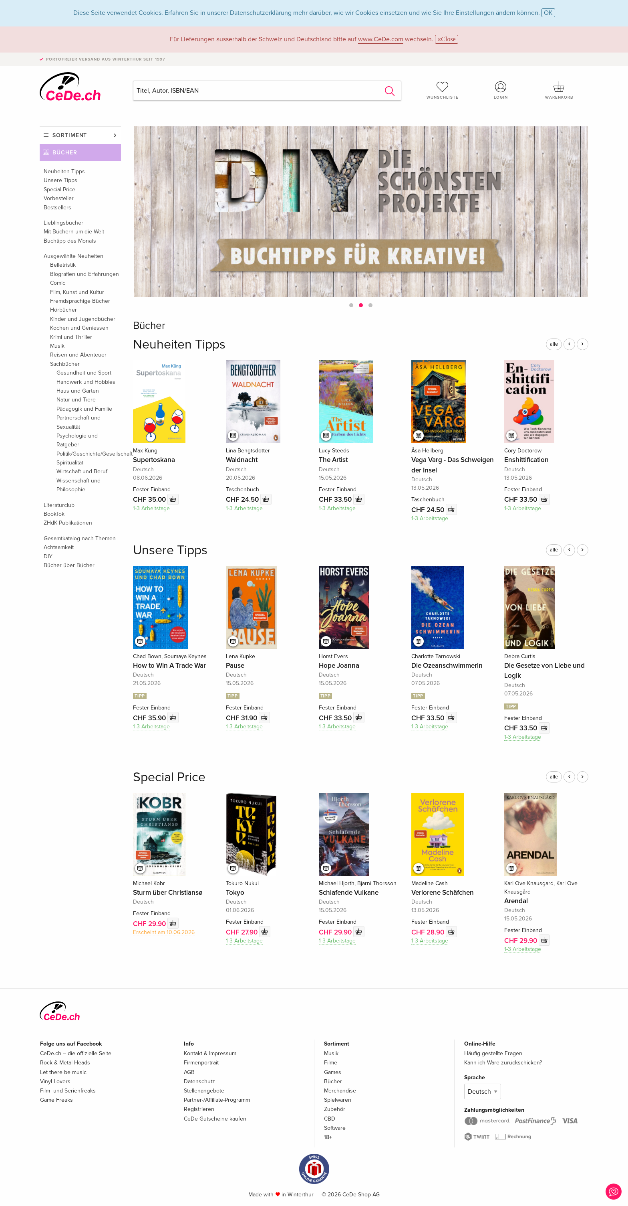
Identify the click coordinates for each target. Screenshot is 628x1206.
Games (332, 1072)
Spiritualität (69, 462)
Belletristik (63, 264)
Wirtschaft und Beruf (81, 471)
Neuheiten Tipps (64, 171)
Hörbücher (63, 309)
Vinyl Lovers (55, 1081)
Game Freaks (56, 1100)
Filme (330, 1062)
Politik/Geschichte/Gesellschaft (88, 453)
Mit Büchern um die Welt (74, 231)
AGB (189, 1072)
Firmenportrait (201, 1062)
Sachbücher (65, 364)
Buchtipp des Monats (70, 240)
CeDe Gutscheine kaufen (215, 1118)
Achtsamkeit (59, 547)
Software (335, 1128)
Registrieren (199, 1109)
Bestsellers (57, 207)
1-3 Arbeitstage (151, 508)
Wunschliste (442, 90)
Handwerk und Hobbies (85, 382)
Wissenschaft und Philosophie (78, 485)
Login (501, 90)
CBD (329, 1118)
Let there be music (63, 1072)
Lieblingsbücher (63, 222)
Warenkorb (559, 90)
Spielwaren (337, 1100)
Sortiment (69, 135)
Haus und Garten (77, 390)
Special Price (59, 189)
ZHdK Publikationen (68, 522)
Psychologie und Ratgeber (77, 440)
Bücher (64, 152)
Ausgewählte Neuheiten (73, 256)
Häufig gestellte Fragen (493, 1053)
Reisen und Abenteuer (78, 354)
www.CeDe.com (380, 39)
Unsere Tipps (60, 180)
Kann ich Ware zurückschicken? (503, 1062)
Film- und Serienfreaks (68, 1090)
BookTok (54, 514)
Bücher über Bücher (69, 565)
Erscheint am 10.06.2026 (164, 932)
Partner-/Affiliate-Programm (217, 1100)
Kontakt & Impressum (210, 1053)
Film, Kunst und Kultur (77, 292)
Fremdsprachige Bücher (80, 301)
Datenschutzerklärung (261, 13)
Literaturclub (59, 505)
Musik (57, 346)
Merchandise (340, 1090)
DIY (48, 556)
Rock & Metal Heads (65, 1062)
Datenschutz (199, 1081)
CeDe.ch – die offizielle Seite (75, 1053)
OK (548, 13)
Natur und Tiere (76, 399)
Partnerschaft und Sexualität (78, 422)
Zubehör (334, 1109)
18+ (328, 1137)
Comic (57, 283)
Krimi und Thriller (71, 337)
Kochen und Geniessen (79, 327)
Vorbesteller (59, 198)
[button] (351, 305)
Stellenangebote (204, 1090)
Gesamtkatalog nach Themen (80, 538)
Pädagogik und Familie (84, 408)
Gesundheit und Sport (83, 372)
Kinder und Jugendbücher (82, 319)
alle (554, 344)
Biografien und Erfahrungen (84, 274)
